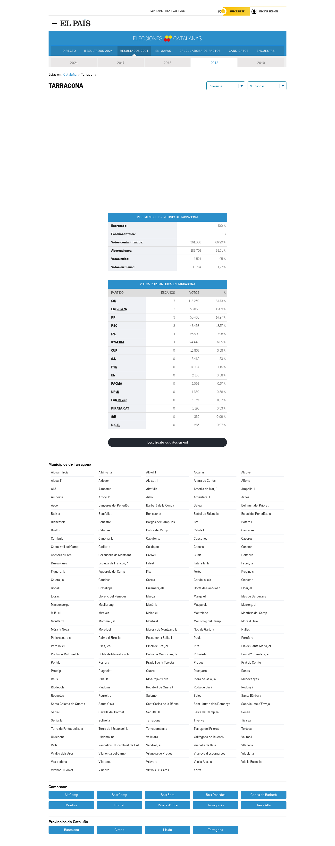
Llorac (55, 596)
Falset (150, 563)
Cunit (197, 555)
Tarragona (153, 720)
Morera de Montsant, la (161, 629)
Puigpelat (105, 671)
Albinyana (105, 472)
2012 (214, 63)
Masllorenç (106, 604)
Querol (150, 671)
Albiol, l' (151, 472)
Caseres (246, 538)
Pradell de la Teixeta (160, 662)
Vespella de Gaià (205, 745)
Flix (148, 571)
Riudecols (57, 687)
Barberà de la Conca (160, 505)
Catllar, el (105, 547)
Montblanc (201, 613)
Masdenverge (60, 604)
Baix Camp (119, 795)
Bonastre (105, 522)
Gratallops (105, 588)
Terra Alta (264, 805)
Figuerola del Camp (112, 571)
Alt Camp (71, 795)
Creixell (151, 555)
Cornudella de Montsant (115, 555)
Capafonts (153, 538)
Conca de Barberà (264, 795)
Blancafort (58, 522)
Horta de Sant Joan (207, 588)
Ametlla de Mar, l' (205, 489)
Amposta (57, 497)
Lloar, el (246, 588)
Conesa (199, 547)
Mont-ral (152, 621)
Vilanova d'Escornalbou (210, 753)
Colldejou (152, 547)
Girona (119, 830)
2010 (261, 63)
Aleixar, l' (152, 480)
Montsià (71, 805)
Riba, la (104, 679)
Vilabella (247, 745)
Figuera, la (58, 571)
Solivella (104, 720)
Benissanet (153, 514)
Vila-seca (105, 762)
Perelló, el (58, 646)
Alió (53, 489)
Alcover (246, 472)
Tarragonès (215, 805)
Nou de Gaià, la (204, 629)
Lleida (167, 830)
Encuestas (266, 51)
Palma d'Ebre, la (110, 638)
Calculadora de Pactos (200, 51)
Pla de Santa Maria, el (256, 646)
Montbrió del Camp (254, 613)
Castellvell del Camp (64, 547)
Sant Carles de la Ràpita (162, 704)
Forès (197, 571)
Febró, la (247, 563)
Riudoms (104, 687)
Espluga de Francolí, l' (113, 563)
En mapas (163, 51)
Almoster (105, 489)
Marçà (150, 596)
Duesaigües (59, 563)
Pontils (55, 662)
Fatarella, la (201, 563)
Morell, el (105, 629)
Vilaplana (247, 753)
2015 (167, 63)
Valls (54, 745)
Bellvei (55, 514)
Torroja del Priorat (206, 728)
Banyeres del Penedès (114, 505)
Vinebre (104, 770)
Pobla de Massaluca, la (114, 654)
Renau (245, 671)
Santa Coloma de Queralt (68, 704)
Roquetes (57, 695)
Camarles (247, 530)
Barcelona (71, 830)
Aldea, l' (56, 480)
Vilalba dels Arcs (62, 753)
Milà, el (55, 613)
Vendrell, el (153, 745)
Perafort (247, 638)
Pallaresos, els (61, 638)
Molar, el (152, 613)
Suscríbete (237, 11)
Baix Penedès (215, 795)
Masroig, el (248, 604)
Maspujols (200, 604)
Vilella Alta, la (203, 762)
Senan (245, 712)
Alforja (245, 480)
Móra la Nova (60, 629)
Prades (198, 662)
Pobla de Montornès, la (161, 654)
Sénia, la (57, 720)
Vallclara (152, 737)
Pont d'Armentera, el (255, 654)
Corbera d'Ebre (61, 555)
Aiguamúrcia (59, 472)
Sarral (55, 712)
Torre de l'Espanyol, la (113, 728)
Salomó (151, 695)
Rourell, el (105, 695)
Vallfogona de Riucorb (209, 737)
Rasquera (200, 671)
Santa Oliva (106, 704)
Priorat (119, 805)
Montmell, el (107, 621)
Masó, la (151, 604)
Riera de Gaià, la (205, 679)
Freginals (247, 571)
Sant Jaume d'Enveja (255, 704)
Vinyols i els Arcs (157, 770)
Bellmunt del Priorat (254, 505)
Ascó (54, 505)
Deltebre (247, 555)
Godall (55, 588)
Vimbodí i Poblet (62, 770)
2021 (74, 63)
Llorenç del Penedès (112, 596)
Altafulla (151, 489)
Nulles (245, 629)
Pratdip (56, 671)
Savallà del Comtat (111, 712)
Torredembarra (156, 728)
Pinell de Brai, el (157, 646)
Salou (197, 695)
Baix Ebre (167, 795)
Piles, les (104, 646)
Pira (196, 646)
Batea (198, 505)
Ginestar (247, 580)
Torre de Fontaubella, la (67, 728)
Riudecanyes (250, 679)
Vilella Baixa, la (251, 762)
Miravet (104, 613)
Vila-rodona (59, 762)
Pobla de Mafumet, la (65, 654)
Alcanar (199, 472)
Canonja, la (106, 538)
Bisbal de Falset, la (206, 514)
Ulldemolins (106, 737)
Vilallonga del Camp (112, 753)
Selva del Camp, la (206, 712)
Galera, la (57, 580)
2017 (120, 63)
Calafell (199, 530)
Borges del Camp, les (160, 522)
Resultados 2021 (134, 51)
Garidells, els (202, 580)
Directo (69, 51)
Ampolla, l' (248, 489)
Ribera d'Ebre (167, 805)
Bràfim (55, 530)
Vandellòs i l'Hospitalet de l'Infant (120, 745)
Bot (196, 522)
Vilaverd (151, 762)
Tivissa (246, 720)
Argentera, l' (202, 497)
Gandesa (104, 580)
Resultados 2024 (98, 51)
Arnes (245, 497)
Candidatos (239, 51)
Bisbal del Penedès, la (256, 514)
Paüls (197, 638)
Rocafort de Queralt (159, 687)
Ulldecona (58, 737)
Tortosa (246, 728)
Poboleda (200, 654)
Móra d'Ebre (249, 621)
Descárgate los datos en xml (167, 442)
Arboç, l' (104, 497)
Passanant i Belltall (159, 638)
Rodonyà (247, 687)
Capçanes (200, 538)
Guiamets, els (155, 588)
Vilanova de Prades (159, 753)
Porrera (104, 662)
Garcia (150, 580)
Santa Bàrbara (251, 695)
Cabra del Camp (157, 530)
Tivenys (199, 720)
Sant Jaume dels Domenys (212, 704)
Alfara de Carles (205, 480)
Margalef (200, 596)
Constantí (247, 547)
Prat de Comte (251, 662)
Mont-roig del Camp (207, 621)
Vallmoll (246, 737)
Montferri (57, 621)
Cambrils (57, 538)
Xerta (197, 770)
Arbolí (150, 497)
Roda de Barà (203, 687)
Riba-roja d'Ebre (157, 679)
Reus (54, 679)
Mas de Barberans (253, 596)
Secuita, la (153, 712)
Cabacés (104, 530)
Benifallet (105, 514)
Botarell (246, 522)
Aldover (104, 480)
